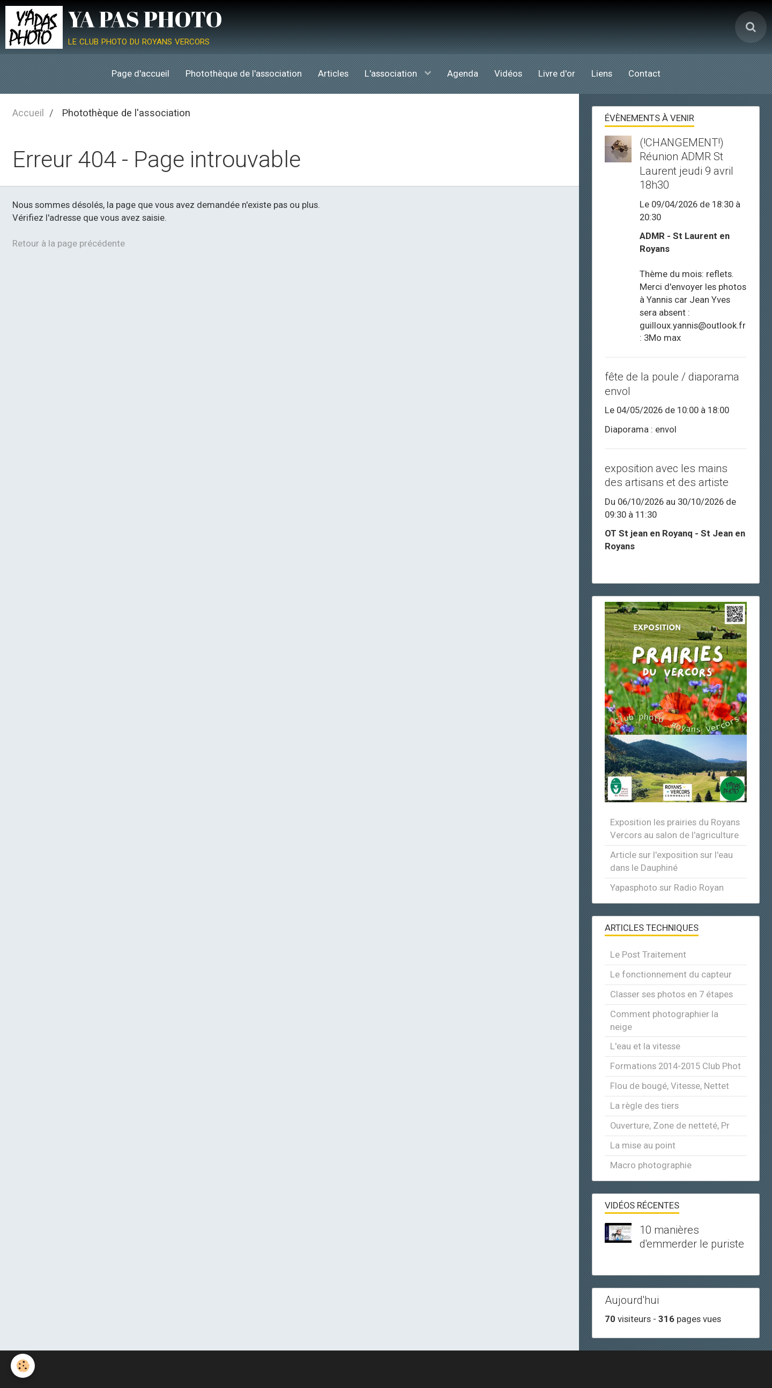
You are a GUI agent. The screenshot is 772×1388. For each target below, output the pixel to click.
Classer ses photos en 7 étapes (671, 994)
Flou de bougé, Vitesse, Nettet (669, 1085)
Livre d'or (556, 73)
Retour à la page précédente (68, 243)
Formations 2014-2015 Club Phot (675, 1066)
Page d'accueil (140, 73)
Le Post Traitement (648, 954)
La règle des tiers (644, 1105)
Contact (644, 73)
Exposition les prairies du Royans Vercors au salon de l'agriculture (675, 828)
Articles (333, 73)
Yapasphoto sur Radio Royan (667, 887)
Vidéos (508, 73)
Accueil (28, 112)
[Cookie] (23, 1366)
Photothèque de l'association (243, 73)
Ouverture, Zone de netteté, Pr (670, 1125)
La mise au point (643, 1145)
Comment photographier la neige (664, 1020)
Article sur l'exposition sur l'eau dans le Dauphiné (671, 861)
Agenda (462, 73)
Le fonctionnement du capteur (671, 974)
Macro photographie (651, 1165)
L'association (392, 73)
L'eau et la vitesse (645, 1046)
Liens (601, 73)
